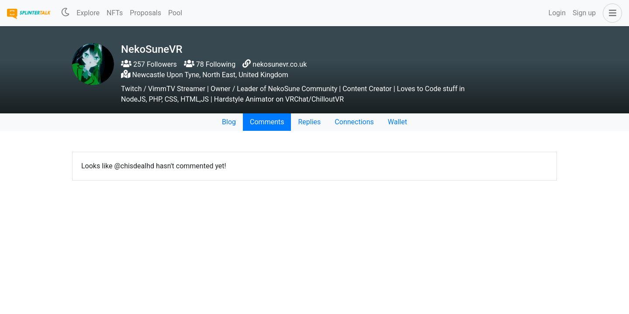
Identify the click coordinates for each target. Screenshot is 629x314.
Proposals (145, 13)
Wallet (397, 122)
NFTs (115, 13)
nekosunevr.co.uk (279, 64)
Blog (229, 122)
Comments (267, 122)
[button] (610, 13)
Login (557, 13)
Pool (175, 13)
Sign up (584, 13)
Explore (88, 13)
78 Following (209, 64)
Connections (354, 122)
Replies (309, 122)
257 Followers (149, 64)
